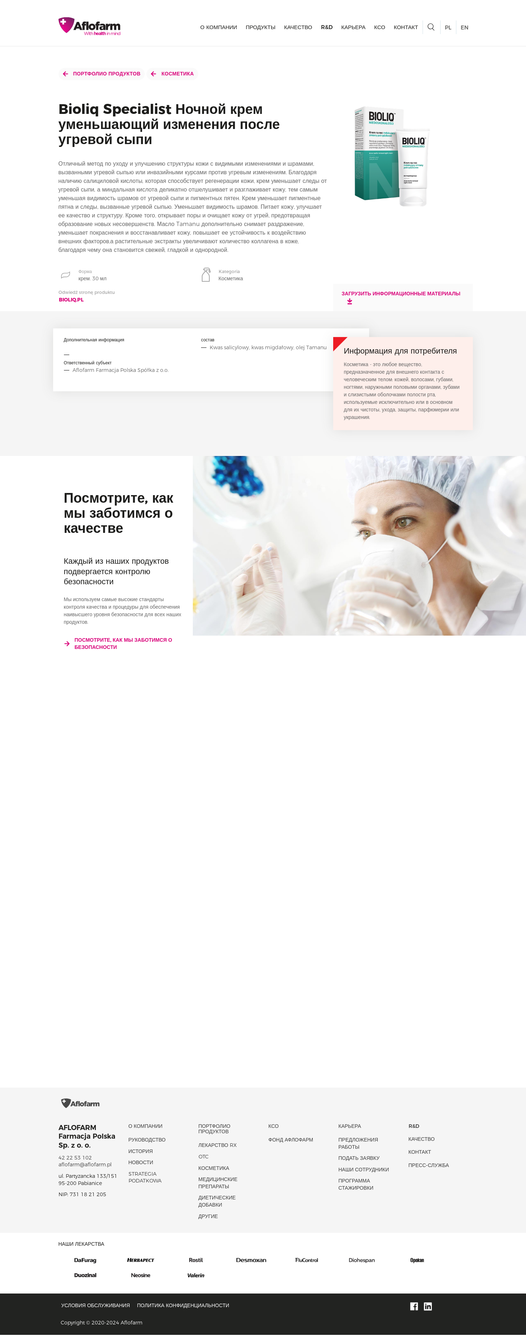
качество (298, 27)
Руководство (147, 1142)
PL (448, 27)
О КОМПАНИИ (218, 27)
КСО (379, 27)
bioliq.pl (71, 299)
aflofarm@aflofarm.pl (85, 1166)
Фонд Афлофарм (291, 1142)
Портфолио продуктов (102, 73)
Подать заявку (359, 1160)
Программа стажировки (356, 1187)
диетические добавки (217, 1204)
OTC (204, 1159)
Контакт (406, 27)
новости (141, 1164)
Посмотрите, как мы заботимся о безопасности (118, 643)
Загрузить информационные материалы (401, 297)
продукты (260, 27)
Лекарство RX (218, 1147)
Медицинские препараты (218, 1185)
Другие (208, 1218)
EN (465, 27)
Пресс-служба (429, 1167)
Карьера (353, 27)
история (141, 1153)
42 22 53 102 (75, 1160)
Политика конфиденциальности (183, 1307)
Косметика (172, 73)
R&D (327, 27)
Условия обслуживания (95, 1307)
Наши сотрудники (364, 1171)
